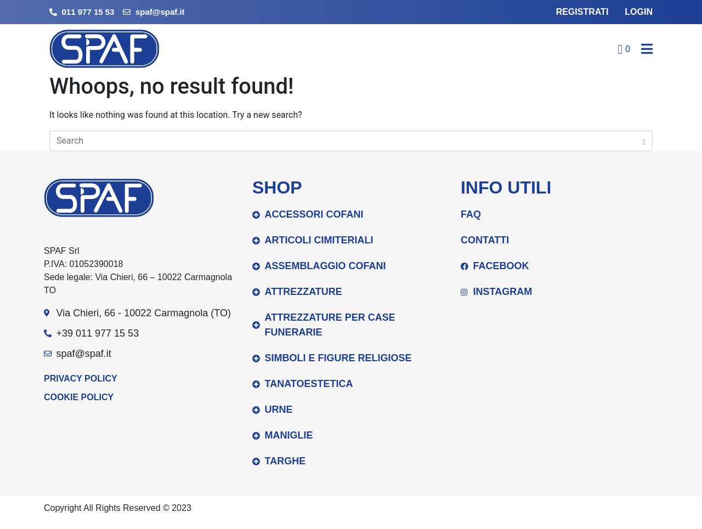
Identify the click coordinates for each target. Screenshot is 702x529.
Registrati (582, 11)
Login (639, 11)
